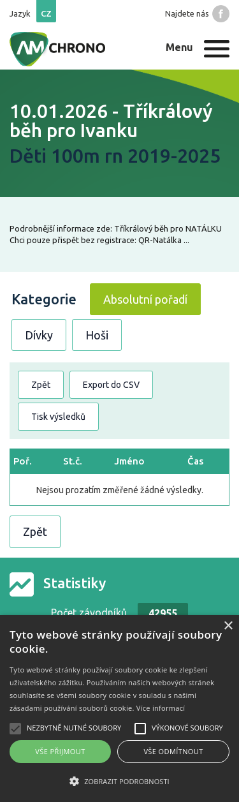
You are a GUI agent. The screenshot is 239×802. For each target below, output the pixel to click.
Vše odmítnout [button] (173, 751)
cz (46, 13)
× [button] (228, 626)
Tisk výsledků (58, 417)
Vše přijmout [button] (60, 751)
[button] (119, 781)
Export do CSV (111, 385)
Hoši (96, 335)
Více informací (160, 708)
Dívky (39, 335)
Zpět (40, 385)
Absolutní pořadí (145, 299)
